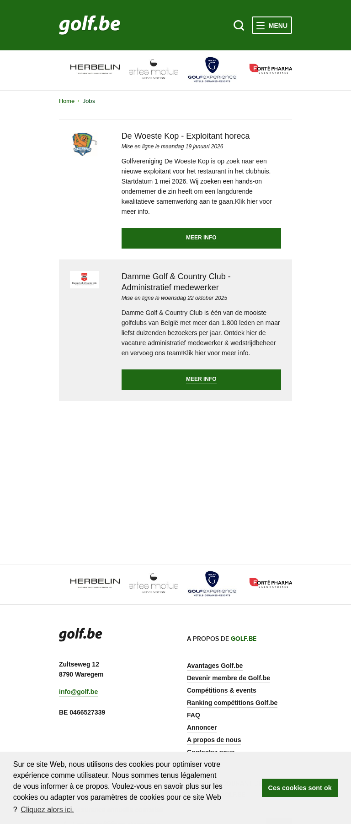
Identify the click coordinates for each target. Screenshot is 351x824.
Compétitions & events (221, 690)
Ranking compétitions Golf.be (232, 702)
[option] (88, 70)
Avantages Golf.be (215, 665)
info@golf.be (78, 691)
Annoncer (202, 727)
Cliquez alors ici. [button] (47, 809)
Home (66, 101)
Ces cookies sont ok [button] (300, 787)
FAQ (193, 715)
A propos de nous (214, 739)
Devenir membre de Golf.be (228, 678)
